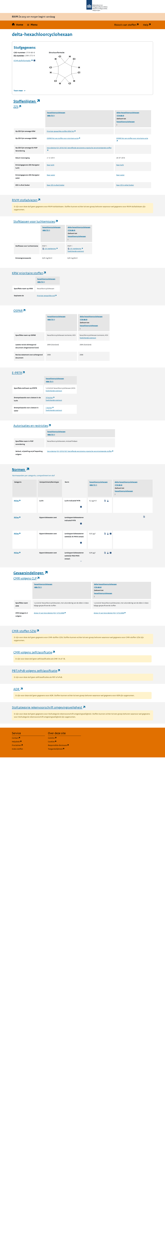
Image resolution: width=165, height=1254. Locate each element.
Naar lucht (50, 165)
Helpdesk (28, 741)
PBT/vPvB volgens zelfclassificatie (36, 670)
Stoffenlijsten (26, 101)
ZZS (17, 106)
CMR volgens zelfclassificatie (34, 652)
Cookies (64, 741)
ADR (18, 689)
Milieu (17, 501)
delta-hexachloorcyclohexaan (128, 113)
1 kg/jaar (50, 408)
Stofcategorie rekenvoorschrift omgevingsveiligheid (49, 707)
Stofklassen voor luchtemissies (35, 221)
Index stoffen (17, 749)
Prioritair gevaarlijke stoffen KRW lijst (61, 131)
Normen (21, 469)
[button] (32, 25)
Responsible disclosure (64, 745)
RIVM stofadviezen (26, 200)
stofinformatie (23, 60)
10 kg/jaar (50, 398)
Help (148, 24)
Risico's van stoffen (127, 24)
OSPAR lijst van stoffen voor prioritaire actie (63, 138)
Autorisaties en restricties (32, 425)
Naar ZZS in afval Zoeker (55, 185)
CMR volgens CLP (26, 578)
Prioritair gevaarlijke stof (47, 296)
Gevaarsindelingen (30, 573)
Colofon (64, 737)
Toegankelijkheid (64, 748)
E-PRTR (18, 372)
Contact (28, 737)
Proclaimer (28, 745)
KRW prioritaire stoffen (29, 273)
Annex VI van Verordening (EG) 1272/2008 (50, 613)
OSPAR (19, 310)
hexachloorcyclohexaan (56, 113)
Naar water (51, 175)
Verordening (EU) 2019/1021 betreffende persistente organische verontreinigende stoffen (80, 451)
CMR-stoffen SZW (25, 631)
